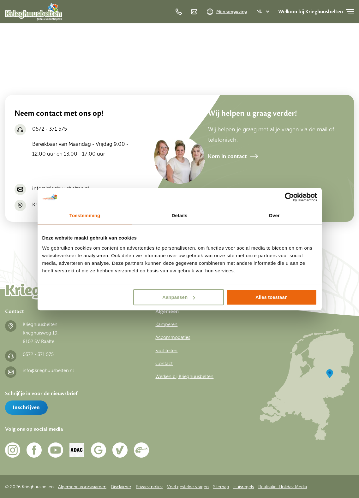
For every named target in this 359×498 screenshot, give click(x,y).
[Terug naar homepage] (33, 13)
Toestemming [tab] (84, 215)
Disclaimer (121, 486)
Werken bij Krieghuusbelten (184, 376)
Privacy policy (149, 486)
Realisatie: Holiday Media (282, 486)
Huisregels (243, 486)
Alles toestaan (271, 297)
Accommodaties (172, 337)
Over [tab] (274, 215)
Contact (164, 363)
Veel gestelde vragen (188, 486)
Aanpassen (178, 297)
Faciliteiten (166, 350)
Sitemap (221, 486)
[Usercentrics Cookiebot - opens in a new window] (289, 197)
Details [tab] (180, 215)
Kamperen (166, 324)
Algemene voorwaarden (82, 486)
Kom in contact (227, 156)
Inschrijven (26, 407)
